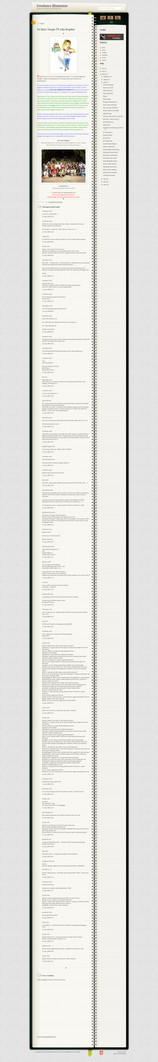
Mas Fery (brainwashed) (65, 192)
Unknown (45, 946)
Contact (111, 22)
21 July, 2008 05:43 (47, 242)
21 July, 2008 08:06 (47, 311)
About (103, 50)
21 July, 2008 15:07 (47, 465)
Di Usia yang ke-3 (108, 132)
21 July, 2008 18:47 (47, 605)
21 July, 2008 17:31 (47, 578)
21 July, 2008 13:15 (47, 426)
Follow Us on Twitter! (103, 17)
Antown (44, 246)
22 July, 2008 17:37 (47, 890)
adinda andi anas (47, 512)
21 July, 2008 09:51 (47, 353)
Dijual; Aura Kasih (108, 87)
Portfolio (104, 52)
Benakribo (45, 839)
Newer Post (41, 1037)
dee (43, 377)
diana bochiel (46, 594)
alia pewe (45, 562)
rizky (43, 851)
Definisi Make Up (108, 90)
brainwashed (45, 490)
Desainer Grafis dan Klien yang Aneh (113, 116)
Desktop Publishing (108, 85)
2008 (103, 74)
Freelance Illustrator (52, 6)
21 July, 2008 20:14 (47, 713)
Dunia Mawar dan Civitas (110, 158)
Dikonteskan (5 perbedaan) (110, 155)
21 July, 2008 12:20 (47, 386)
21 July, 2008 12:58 (47, 413)
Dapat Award (106, 125)
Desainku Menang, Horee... (110, 102)
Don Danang (46, 812)
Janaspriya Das (46, 861)
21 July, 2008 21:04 (47, 794)
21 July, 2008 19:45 (47, 616)
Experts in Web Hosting (119, 1053)
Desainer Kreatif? (107, 135)
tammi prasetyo (46, 546)
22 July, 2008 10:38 (47, 846)
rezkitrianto (45, 912)
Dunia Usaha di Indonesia (110, 105)
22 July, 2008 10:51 (47, 856)
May (104, 182)
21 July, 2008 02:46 (47, 232)
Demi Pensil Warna (108, 122)
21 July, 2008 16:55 (47, 542)
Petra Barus (45, 306)
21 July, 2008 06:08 (47, 255)
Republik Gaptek (47, 446)
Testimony (105, 55)
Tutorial (104, 60)
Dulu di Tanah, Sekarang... (110, 169)
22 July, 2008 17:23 (47, 877)
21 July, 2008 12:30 (47, 396)
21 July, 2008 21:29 (47, 807)
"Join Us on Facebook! (110, 17)
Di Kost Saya (106, 138)
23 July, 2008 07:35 (47, 917)
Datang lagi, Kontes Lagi (109, 166)
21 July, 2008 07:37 (47, 289)
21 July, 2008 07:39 (47, 301)
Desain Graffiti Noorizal (109, 164)
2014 (103, 68)
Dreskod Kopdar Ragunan (110, 144)
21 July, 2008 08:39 (47, 332)
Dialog (105, 96)
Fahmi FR (45, 400)
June (104, 179)
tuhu (43, 621)
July (104, 82)
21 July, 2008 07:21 (47, 276)
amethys (44, 799)
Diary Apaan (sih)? (108, 93)
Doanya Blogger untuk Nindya (111, 149)
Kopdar (42, 23)
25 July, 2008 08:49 (47, 951)
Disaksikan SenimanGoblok (110, 152)
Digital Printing (107, 113)
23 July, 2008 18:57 (47, 929)
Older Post (52, 1037)
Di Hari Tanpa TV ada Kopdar (111, 110)
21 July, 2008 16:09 (47, 508)
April (104, 184)
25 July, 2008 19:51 (47, 961)
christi (44, 922)
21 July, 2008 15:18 (47, 475)
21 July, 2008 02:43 (47, 216)
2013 (103, 71)
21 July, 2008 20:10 (47, 703)
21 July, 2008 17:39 (47, 589)
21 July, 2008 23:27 (47, 834)
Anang (44, 236)
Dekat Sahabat (107, 99)
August (105, 79)
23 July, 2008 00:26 (47, 907)
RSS (117, 17)
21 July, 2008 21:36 (47, 817)
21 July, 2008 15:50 (47, 485)
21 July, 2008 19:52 (47, 626)
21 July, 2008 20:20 (47, 774)
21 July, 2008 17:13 (47, 557)
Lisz (43, 582)
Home (47, 1037)
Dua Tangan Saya (107, 141)
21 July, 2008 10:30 (47, 372)
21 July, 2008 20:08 (47, 638)
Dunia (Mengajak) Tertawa (110, 161)
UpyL (43, 480)
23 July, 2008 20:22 (47, 941)
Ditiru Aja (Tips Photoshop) (110, 107)
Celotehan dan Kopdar (109, 175)
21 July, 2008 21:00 (47, 784)
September (106, 76)
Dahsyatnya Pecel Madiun (110, 172)
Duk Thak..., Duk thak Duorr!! (111, 119)
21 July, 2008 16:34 (47, 524)
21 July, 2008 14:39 (47, 442)
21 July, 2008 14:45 (47, 452)
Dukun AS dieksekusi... (109, 146)
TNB (78, 1052)
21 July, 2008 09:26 (47, 343)
